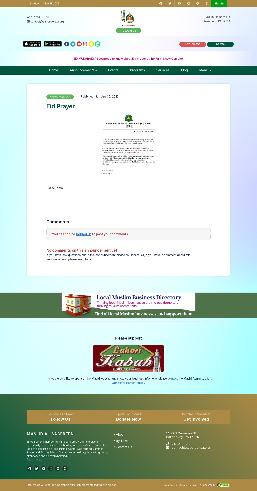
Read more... (34, 459)
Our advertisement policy (128, 383)
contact (173, 378)
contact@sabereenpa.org (191, 447)
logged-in (83, 234)
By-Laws (121, 441)
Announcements (83, 70)
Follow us (128, 30)
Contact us (168, 485)
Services (163, 70)
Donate (220, 43)
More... (205, 70)
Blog (184, 70)
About (119, 434)
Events (113, 70)
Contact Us (123, 447)
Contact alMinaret (188, 485)
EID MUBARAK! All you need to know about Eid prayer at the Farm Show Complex (128, 58)
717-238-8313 (181, 444)
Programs (137, 70)
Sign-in (219, 3)
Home (53, 70)
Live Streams (192, 43)
